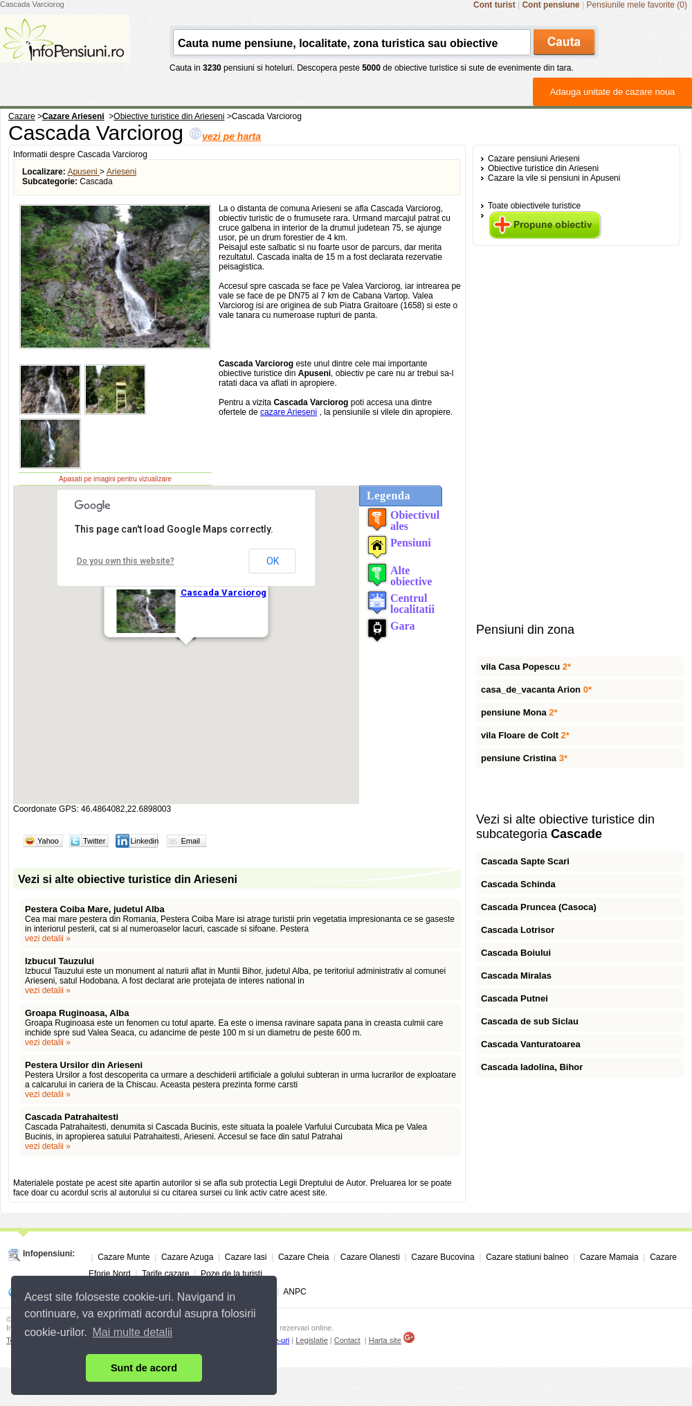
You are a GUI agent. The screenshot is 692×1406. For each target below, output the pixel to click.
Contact (347, 1340)
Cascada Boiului (516, 952)
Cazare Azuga (187, 1257)
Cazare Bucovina (442, 1257)
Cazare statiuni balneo (527, 1257)
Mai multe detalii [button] (133, 1332)
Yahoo (48, 841)
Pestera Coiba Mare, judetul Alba (95, 909)
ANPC (294, 1292)
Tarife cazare (166, 1274)
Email (190, 841)
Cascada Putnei (514, 998)
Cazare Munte (123, 1257)
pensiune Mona (519, 712)
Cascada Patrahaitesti (71, 1117)
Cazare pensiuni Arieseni (534, 158)
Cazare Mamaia (609, 1257)
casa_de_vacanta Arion (536, 689)
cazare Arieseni (288, 412)
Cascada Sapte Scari (525, 861)
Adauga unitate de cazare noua (612, 92)
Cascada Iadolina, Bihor (532, 1067)
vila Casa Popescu (526, 666)
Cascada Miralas (516, 975)
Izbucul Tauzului (59, 961)
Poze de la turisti (231, 1274)
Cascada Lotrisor (517, 930)
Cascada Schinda (518, 884)
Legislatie (311, 1340)
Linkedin (144, 841)
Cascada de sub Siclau (530, 1021)
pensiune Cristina (524, 758)
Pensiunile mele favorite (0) (637, 5)
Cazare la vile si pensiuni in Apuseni (554, 178)
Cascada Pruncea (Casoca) (539, 907)
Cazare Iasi (246, 1257)
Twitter (94, 841)
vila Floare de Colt (525, 735)
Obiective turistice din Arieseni (543, 168)
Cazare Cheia (303, 1257)
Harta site (385, 1340)
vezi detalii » (48, 938)
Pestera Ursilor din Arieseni (84, 1065)
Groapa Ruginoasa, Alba (77, 1013)
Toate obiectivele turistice (534, 206)
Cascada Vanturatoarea (531, 1044)
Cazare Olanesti (370, 1257)
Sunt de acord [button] (144, 1367)
